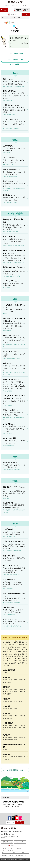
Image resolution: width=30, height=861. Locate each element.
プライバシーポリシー (16, 845)
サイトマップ (22, 5)
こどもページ (14, 5)
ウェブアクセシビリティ (8, 850)
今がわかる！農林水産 (15, 54)
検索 (25, 14)
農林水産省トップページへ (20, 822)
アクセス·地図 (19, 842)
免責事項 (18, 848)
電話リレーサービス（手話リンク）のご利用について (15, 853)
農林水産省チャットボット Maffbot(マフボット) (14, 855)
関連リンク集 (10, 822)
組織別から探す (26, 10)
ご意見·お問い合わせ (7, 842)
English (7, 5)
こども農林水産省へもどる (15, 770)
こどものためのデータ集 (15, 59)
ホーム (4, 17)
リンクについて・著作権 (8, 848)
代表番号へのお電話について (11, 836)
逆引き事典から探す (18, 10)
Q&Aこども (15, 64)
